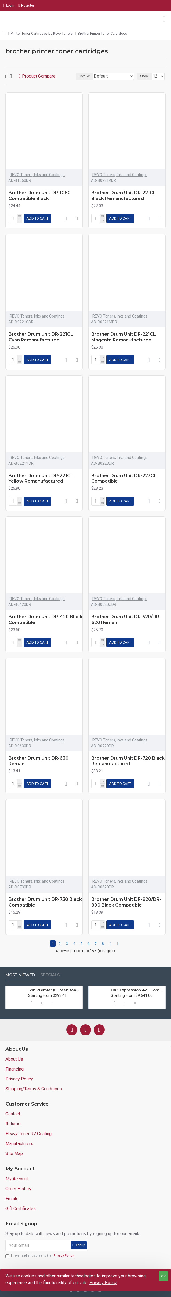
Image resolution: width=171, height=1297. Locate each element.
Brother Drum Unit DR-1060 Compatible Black (40, 195)
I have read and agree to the (40, 1256)
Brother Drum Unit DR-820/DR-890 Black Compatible (126, 902)
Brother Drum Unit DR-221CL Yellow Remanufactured (41, 478)
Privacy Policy (103, 1282)
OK (163, 1276)
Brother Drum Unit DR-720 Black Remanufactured (128, 761)
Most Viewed (20, 975)
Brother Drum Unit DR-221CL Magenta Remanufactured (123, 337)
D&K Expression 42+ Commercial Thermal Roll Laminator (137, 990)
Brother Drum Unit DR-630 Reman (38, 761)
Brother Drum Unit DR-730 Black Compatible (45, 902)
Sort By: (84, 76)
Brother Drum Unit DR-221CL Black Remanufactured (123, 195)
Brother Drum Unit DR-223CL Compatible (124, 478)
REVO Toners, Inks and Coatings (37, 175)
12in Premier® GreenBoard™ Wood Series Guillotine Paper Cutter (54, 990)
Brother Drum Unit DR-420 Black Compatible (45, 619)
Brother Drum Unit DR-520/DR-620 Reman (126, 619)
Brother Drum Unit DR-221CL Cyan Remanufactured (41, 337)
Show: (144, 76)
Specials (50, 975)
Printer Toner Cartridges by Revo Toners (42, 33)
